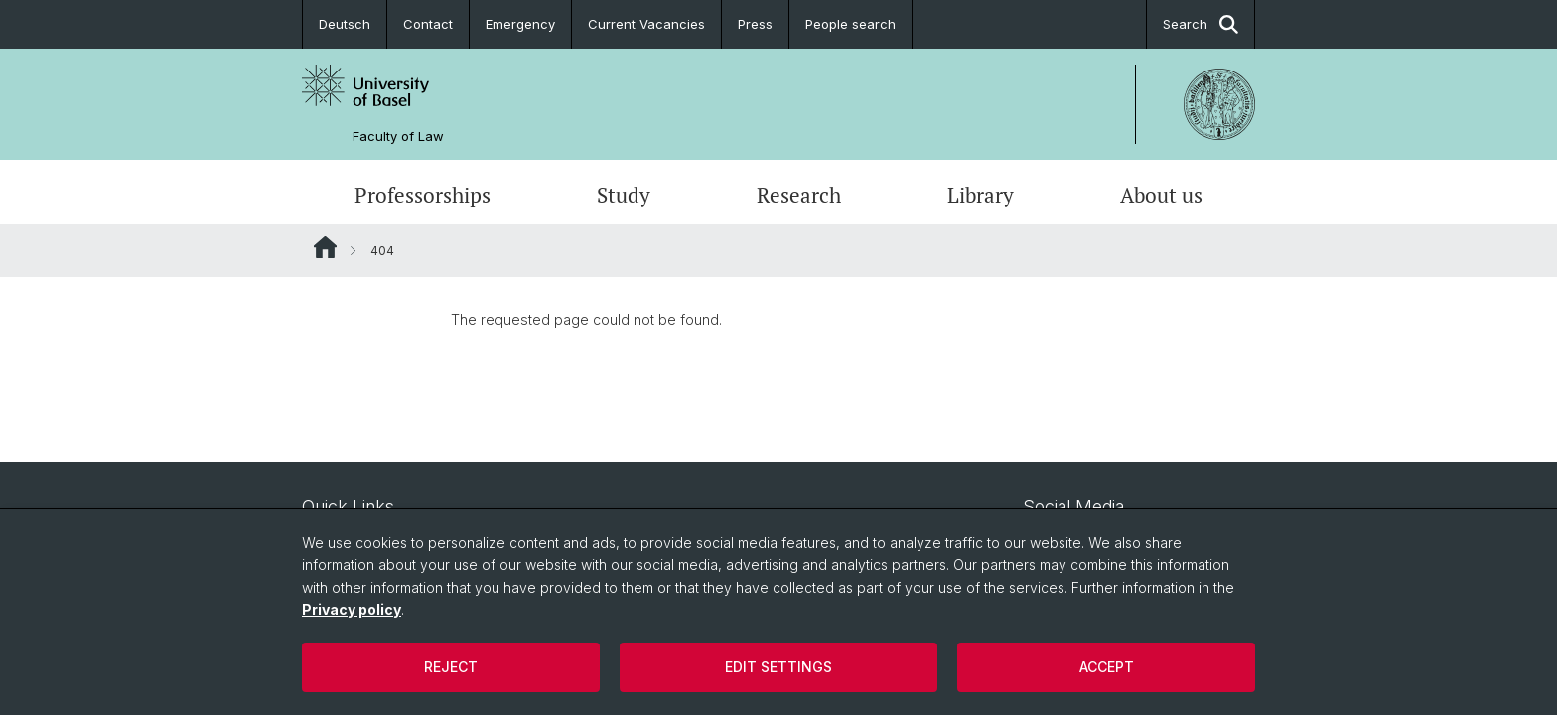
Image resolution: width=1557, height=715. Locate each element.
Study (623, 195)
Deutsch (344, 24)
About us (1161, 195)
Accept (1106, 666)
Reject (451, 666)
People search (850, 24)
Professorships (422, 195)
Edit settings (778, 666)
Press (755, 24)
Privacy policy (351, 609)
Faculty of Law (398, 136)
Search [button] (1200, 24)
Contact (428, 24)
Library (980, 195)
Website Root (325, 247)
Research (799, 195)
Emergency (520, 24)
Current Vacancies (646, 24)
